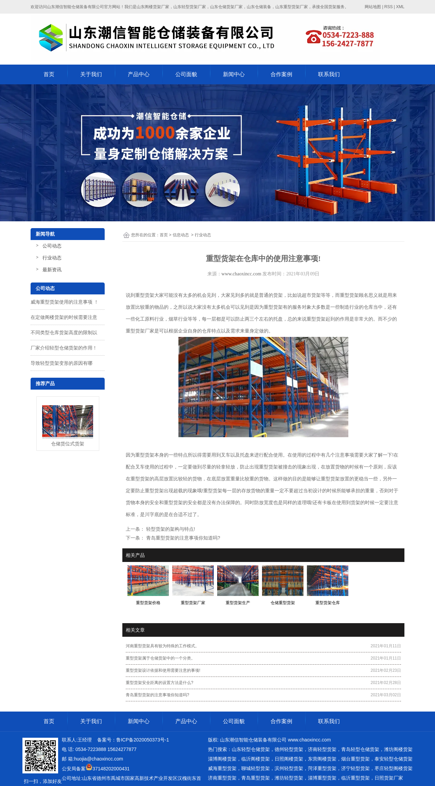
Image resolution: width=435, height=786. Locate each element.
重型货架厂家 (140, 331)
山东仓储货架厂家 (226, 6)
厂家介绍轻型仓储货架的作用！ (64, 348)
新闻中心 (234, 74)
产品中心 (139, 74)
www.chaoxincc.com (241, 273)
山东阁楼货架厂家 (153, 6)
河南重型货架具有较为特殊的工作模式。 (162, 646)
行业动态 (52, 257)
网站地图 (373, 6)
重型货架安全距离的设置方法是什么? (159, 682)
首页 (49, 74)
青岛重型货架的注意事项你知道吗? (182, 538)
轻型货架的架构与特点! (170, 529)
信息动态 (181, 235)
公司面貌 (186, 74)
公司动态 (52, 246)
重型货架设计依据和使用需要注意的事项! (163, 670)
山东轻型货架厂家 (189, 6)
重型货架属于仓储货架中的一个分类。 (160, 658)
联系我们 (329, 74)
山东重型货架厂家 (291, 6)
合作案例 (281, 74)
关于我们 (91, 74)
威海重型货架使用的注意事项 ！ (65, 302)
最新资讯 (52, 269)
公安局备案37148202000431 (95, 768)
